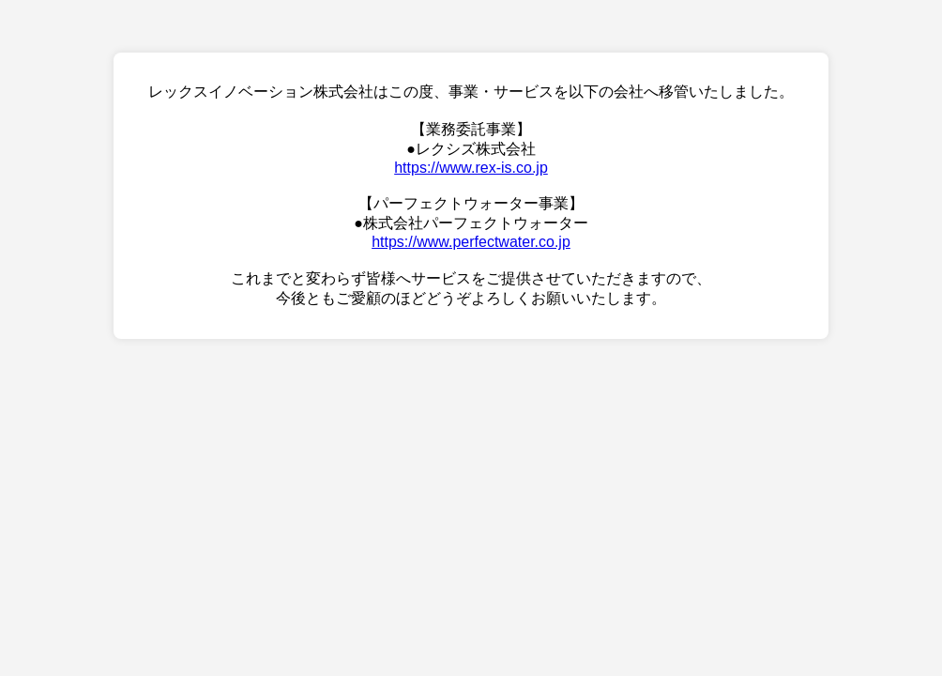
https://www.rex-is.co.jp (471, 168)
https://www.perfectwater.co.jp (471, 242)
